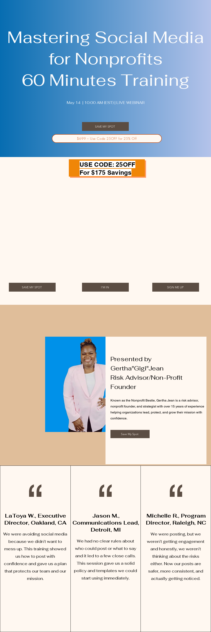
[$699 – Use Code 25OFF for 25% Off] (107, 138)
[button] (105, 126)
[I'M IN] (105, 287)
